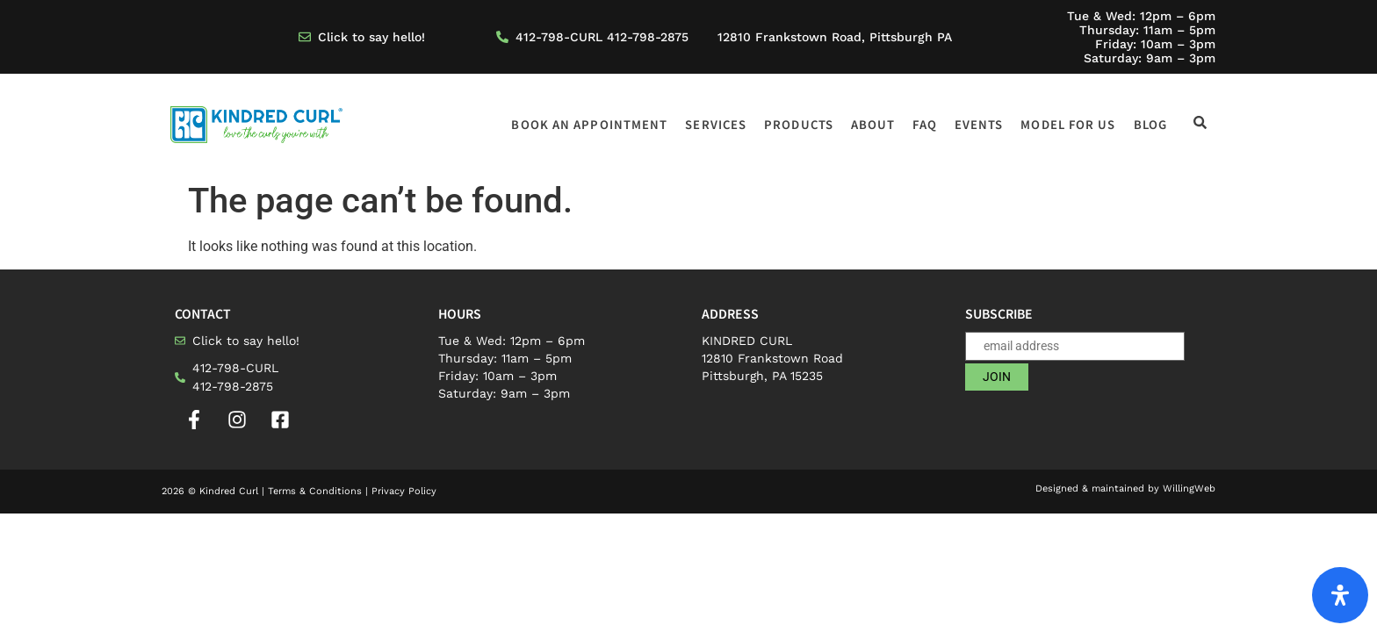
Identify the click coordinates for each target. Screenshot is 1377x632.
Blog (1150, 124)
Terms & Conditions (315, 491)
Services (715, 124)
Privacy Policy (403, 491)
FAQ (924, 124)
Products (798, 124)
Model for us (1067, 124)
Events (979, 124)
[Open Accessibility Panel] (1340, 595)
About (873, 124)
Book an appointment (589, 124)
